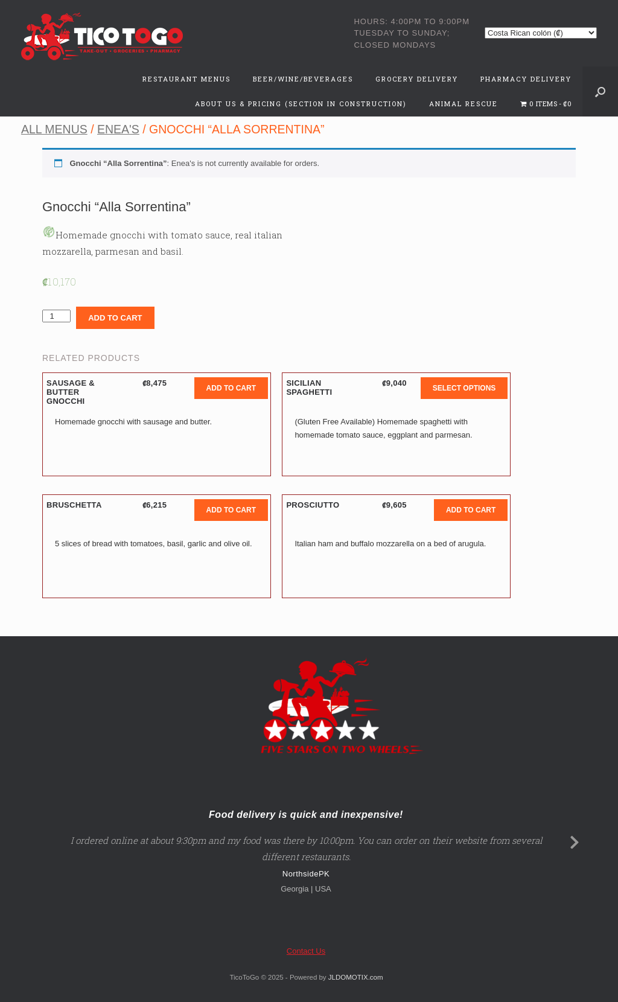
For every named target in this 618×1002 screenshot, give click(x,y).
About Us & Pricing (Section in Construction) (301, 103)
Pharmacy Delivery (526, 78)
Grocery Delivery (416, 78)
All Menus (54, 129)
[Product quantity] (56, 316)
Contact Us (306, 951)
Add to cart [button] (231, 388)
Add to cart (115, 317)
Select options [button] (464, 388)
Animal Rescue (463, 103)
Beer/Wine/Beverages (303, 78)
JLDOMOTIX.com (355, 977)
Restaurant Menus (186, 78)
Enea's (118, 129)
